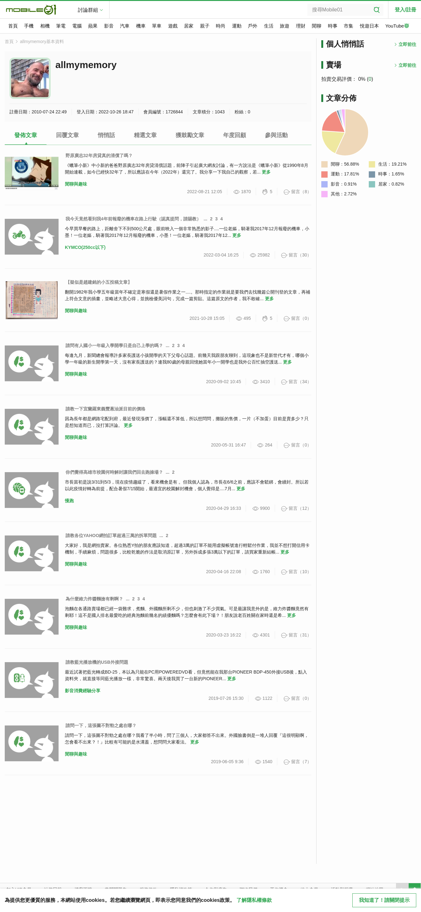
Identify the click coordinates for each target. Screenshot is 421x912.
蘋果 (92, 25)
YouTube (397, 26)
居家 (188, 25)
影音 (109, 25)
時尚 (220, 25)
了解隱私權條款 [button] (254, 900)
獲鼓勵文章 (190, 135)
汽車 (124, 25)
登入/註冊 (405, 9)
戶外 (252, 25)
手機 (29, 25)
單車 (156, 25)
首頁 (13, 25)
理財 (300, 25)
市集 (348, 25)
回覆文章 (67, 135)
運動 (237, 25)
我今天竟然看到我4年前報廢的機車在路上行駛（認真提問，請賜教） (133, 218)
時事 (332, 25)
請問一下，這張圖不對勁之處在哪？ (101, 725)
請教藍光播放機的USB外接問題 (97, 662)
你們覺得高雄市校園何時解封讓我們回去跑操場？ (114, 472)
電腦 (77, 25)
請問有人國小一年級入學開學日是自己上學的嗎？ (114, 345)
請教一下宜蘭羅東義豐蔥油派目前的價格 (105, 408)
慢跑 (69, 500)
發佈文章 (25, 135)
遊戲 (173, 25)
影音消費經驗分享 (82, 690)
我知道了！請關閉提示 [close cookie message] (384, 900)
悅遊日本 (369, 25)
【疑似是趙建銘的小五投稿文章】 (99, 282)
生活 (268, 25)
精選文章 (145, 135)
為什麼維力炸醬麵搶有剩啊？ (94, 598)
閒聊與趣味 (76, 184)
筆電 (61, 25)
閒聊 (316, 25)
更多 (266, 171)
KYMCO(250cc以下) (85, 247)
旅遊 (284, 25)
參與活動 (276, 135)
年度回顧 (234, 135)
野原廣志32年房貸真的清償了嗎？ (99, 155)
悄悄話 (106, 135)
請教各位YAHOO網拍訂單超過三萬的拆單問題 (111, 535)
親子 (205, 25)
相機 (45, 25)
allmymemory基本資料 (42, 41)
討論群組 (88, 10)
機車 (141, 25)
